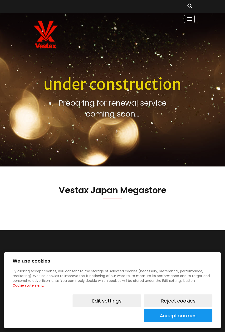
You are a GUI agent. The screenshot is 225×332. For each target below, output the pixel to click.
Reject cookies (158, 315)
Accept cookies (197, 315)
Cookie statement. (28, 300)
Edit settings (118, 315)
